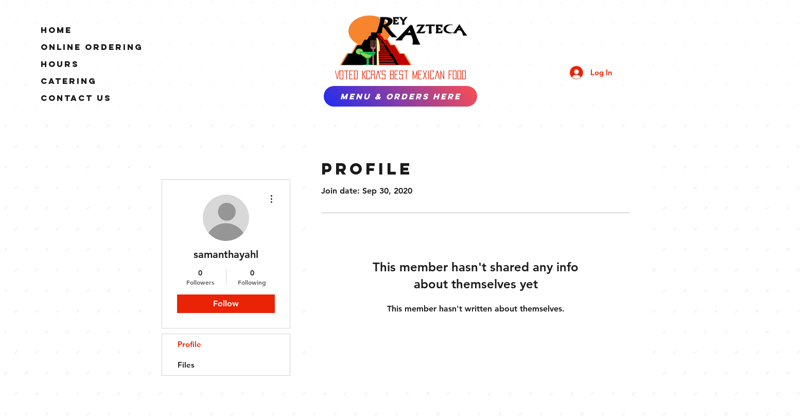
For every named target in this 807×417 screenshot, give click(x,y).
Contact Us (76, 98)
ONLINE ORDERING (92, 47)
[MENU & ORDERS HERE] (400, 96)
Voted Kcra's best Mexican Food (400, 75)
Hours (60, 64)
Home (56, 30)
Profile (189, 344)
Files (186, 365)
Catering (69, 81)
